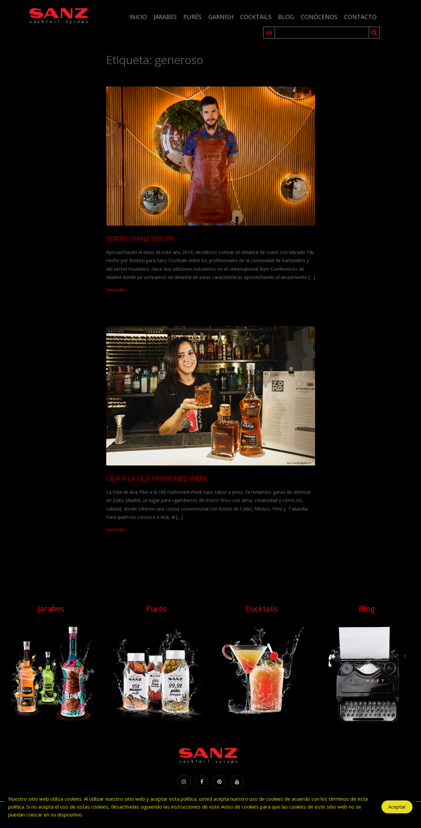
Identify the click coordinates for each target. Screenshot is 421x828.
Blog (286, 17)
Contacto (360, 17)
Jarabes (165, 17)
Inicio (138, 17)
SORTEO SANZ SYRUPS (140, 238)
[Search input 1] (322, 32)
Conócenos (319, 17)
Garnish (221, 17)
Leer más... (117, 289)
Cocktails (255, 17)
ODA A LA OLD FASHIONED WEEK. (157, 478)
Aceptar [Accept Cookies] (397, 808)
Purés (192, 17)
